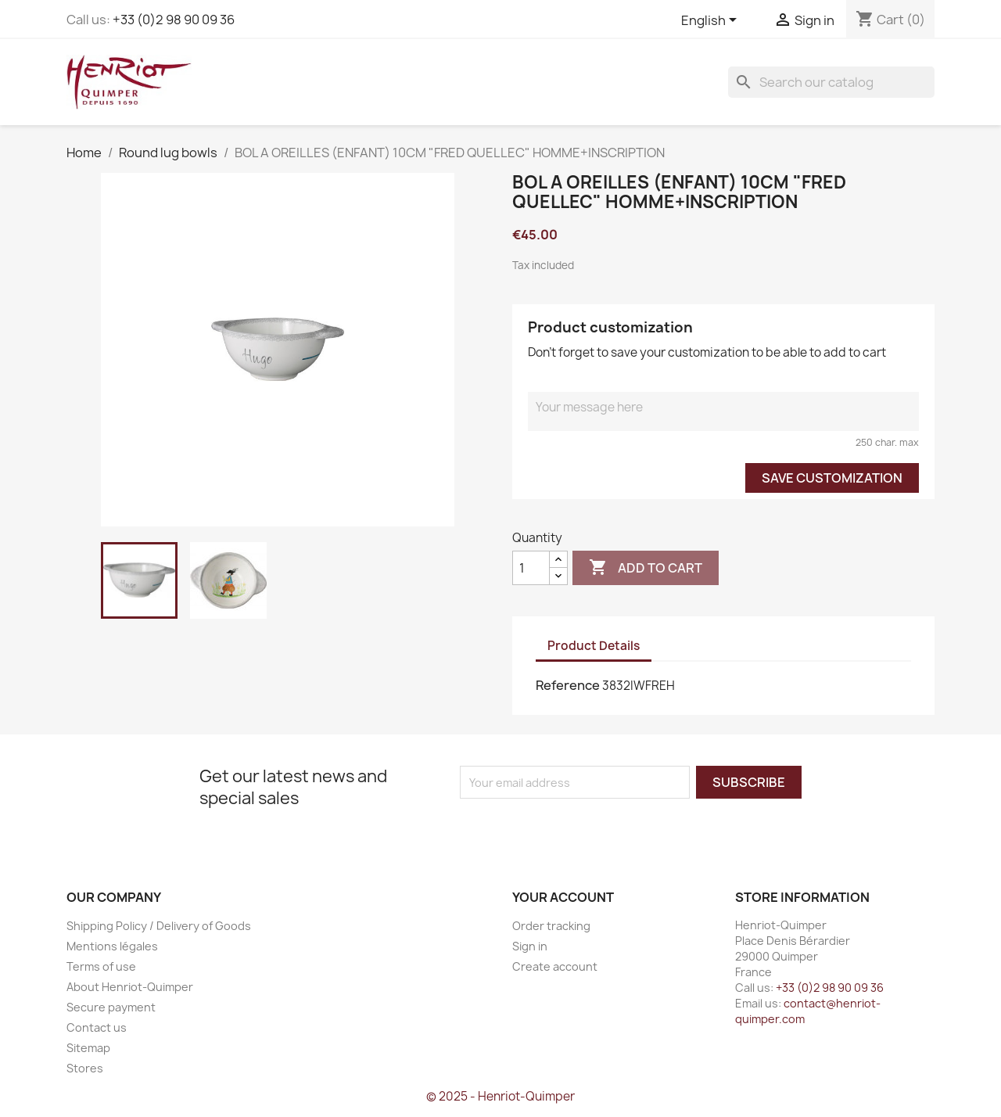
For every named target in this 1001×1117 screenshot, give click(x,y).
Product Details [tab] (593, 646)
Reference (568, 685)
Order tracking (551, 925)
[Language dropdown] (711, 21)
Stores (84, 1068)
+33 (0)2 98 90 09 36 (174, 19)
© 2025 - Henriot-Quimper (500, 1096)
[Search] (831, 82)
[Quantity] (531, 568)
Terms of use (101, 966)
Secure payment (111, 1007)
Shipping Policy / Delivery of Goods (158, 925)
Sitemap (88, 1047)
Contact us (96, 1027)
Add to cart (645, 568)
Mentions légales (112, 946)
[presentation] (590, 829)
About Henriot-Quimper (129, 986)
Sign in (529, 946)
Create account (554, 966)
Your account (563, 897)
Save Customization (832, 478)
